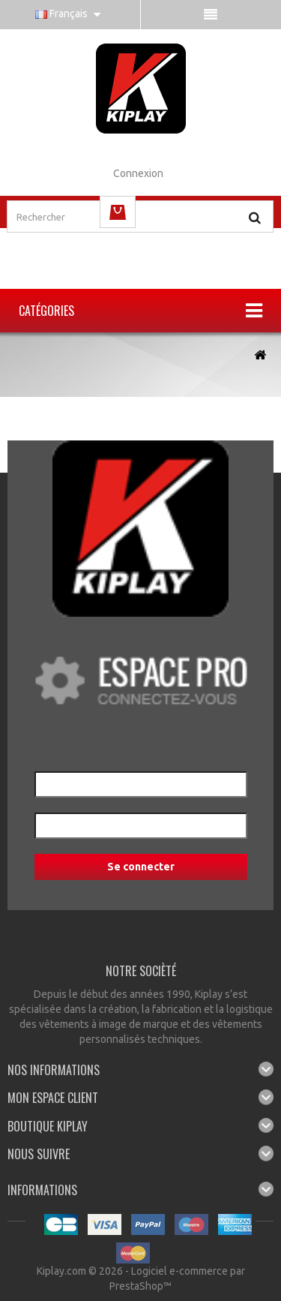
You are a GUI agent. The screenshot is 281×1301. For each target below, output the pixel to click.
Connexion (138, 173)
